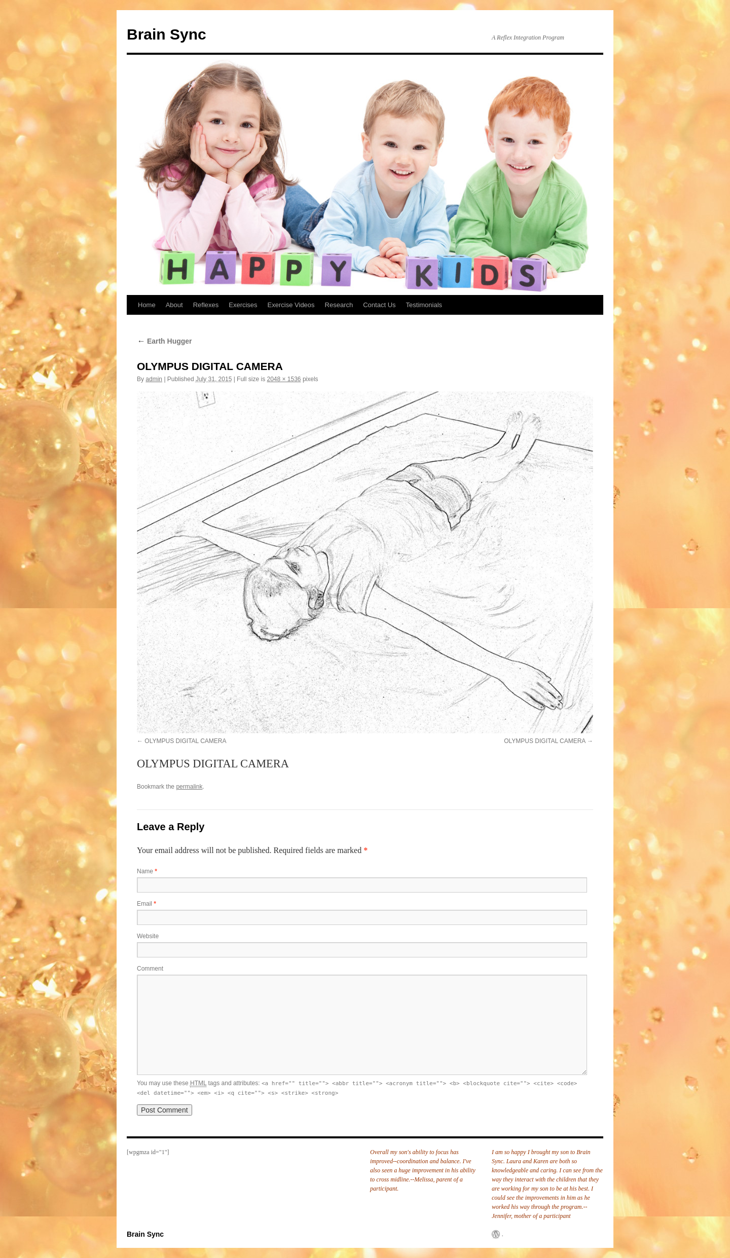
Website (148, 936)
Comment (150, 968)
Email (146, 903)
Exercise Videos (291, 305)
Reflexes (206, 305)
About (174, 305)
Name (147, 871)
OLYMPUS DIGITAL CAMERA (185, 741)
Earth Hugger (164, 341)
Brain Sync (166, 34)
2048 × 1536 (284, 379)
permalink (189, 786)
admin (153, 379)
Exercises (243, 305)
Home (147, 305)
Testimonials (424, 305)
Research (339, 305)
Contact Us (379, 305)
